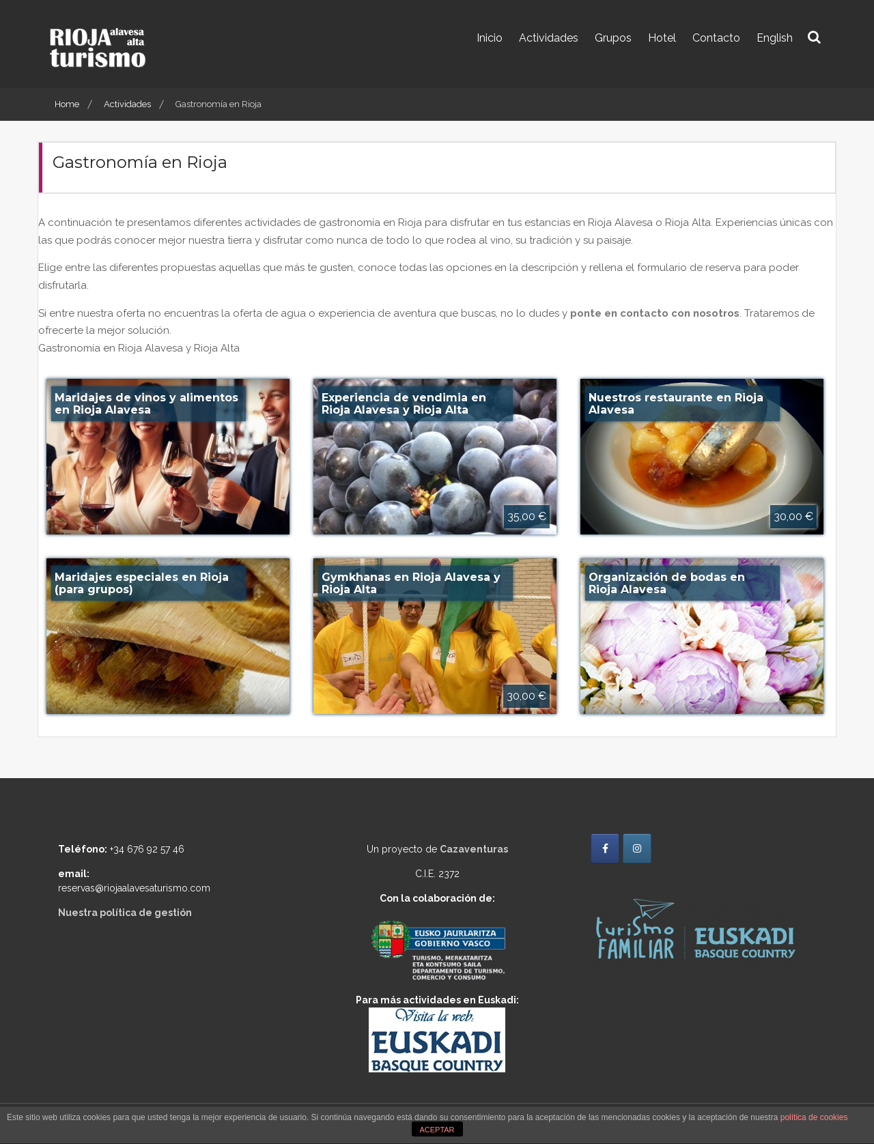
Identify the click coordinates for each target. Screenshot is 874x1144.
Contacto (716, 37)
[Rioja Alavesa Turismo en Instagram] (637, 848)
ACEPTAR (436, 1130)
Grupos (613, 37)
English (775, 37)
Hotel (662, 37)
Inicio (490, 37)
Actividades (548, 37)
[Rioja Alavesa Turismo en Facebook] (605, 848)
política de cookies (814, 1117)
